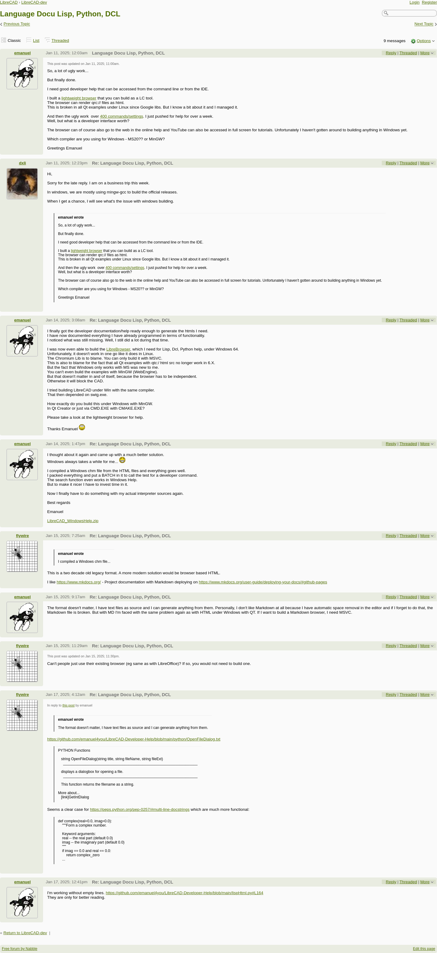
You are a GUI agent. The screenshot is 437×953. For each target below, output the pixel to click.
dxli (22, 163)
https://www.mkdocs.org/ (79, 582)
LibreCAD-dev (34, 2)
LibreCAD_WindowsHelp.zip (72, 520)
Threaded (60, 40)
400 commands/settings (121, 116)
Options (424, 41)
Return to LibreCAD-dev (25, 933)
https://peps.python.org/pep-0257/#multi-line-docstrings (140, 809)
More (425, 53)
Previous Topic (17, 24)
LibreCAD (9, 2)
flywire (22, 535)
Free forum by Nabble (19, 949)
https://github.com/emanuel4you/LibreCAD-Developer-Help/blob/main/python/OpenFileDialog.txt (133, 739)
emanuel (22, 53)
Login (415, 2)
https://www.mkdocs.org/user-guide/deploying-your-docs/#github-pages (263, 582)
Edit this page (424, 949)
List (36, 40)
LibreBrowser (118, 349)
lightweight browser (79, 98)
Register (429, 2)
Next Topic (424, 24)
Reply (391, 53)
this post (69, 705)
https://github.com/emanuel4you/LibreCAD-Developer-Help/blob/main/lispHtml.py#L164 (184, 893)
